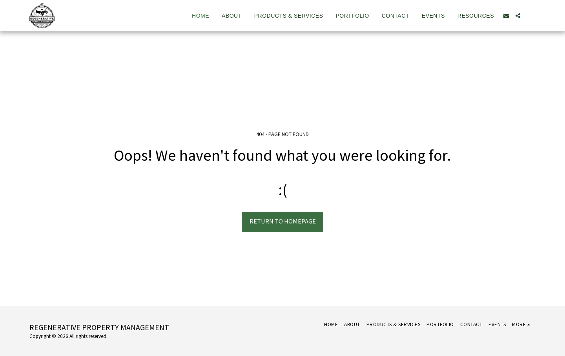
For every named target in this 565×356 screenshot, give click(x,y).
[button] (506, 15)
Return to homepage (283, 221)
